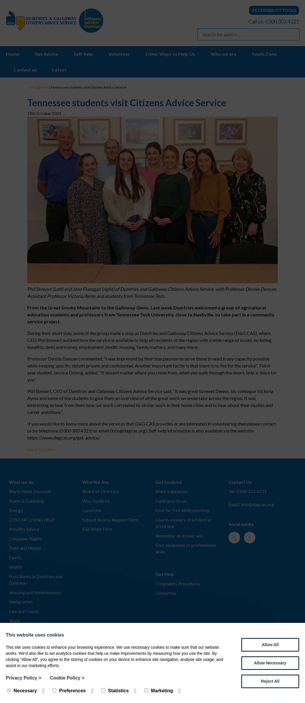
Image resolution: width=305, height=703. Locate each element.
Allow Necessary (270, 663)
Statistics (115, 690)
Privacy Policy (23, 677)
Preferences (69, 690)
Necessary (22, 690)
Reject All (270, 681)
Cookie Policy (67, 677)
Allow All (270, 644)
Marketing (158, 690)
